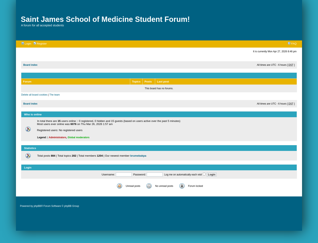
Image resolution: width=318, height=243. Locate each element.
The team (54, 94)
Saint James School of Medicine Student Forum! (105, 19)
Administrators (57, 137)
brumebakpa (138, 155)
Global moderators (79, 137)
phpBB (37, 206)
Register (40, 43)
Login (26, 43)
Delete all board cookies (34, 94)
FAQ (292, 43)
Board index (30, 65)
